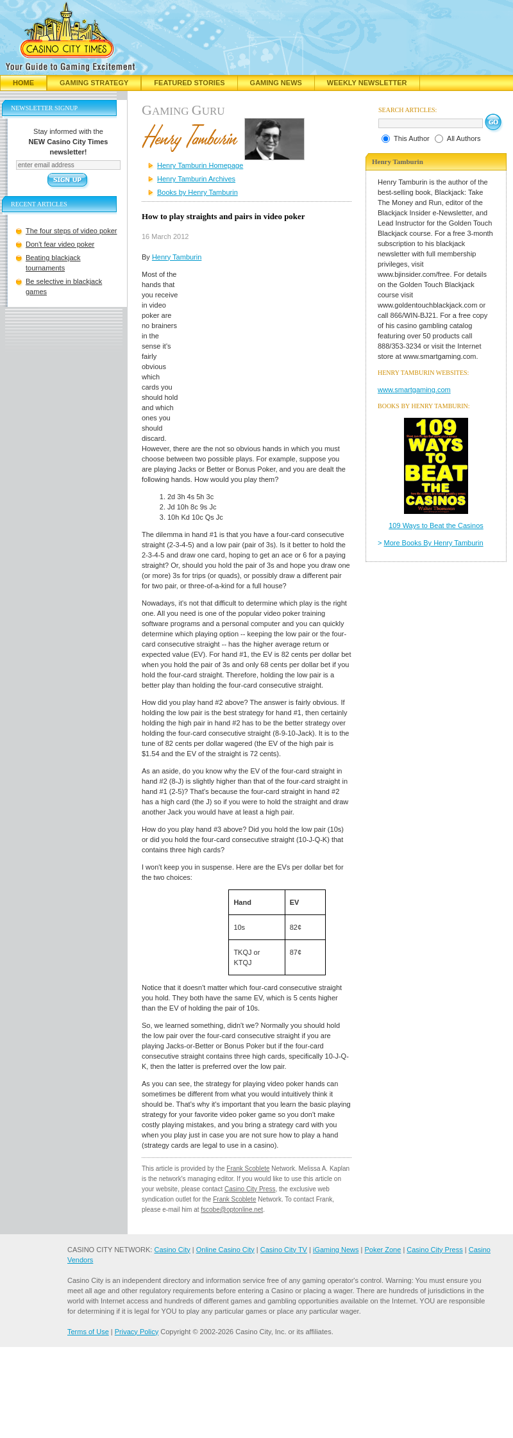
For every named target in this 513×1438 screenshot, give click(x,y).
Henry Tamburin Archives (196, 179)
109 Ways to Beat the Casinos (436, 525)
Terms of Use (88, 1331)
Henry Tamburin (176, 257)
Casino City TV (283, 1249)
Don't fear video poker (60, 244)
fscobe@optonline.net (232, 1209)
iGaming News (336, 1249)
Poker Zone (382, 1249)
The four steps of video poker (71, 231)
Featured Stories (189, 83)
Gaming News (276, 83)
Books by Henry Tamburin (197, 192)
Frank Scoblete (247, 1168)
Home (23, 83)
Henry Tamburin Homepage (200, 165)
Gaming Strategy (94, 83)
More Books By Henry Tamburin (434, 543)
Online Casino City (225, 1249)
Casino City (172, 1249)
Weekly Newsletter (367, 83)
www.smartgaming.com (414, 389)
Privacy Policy (136, 1331)
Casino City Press (249, 1189)
